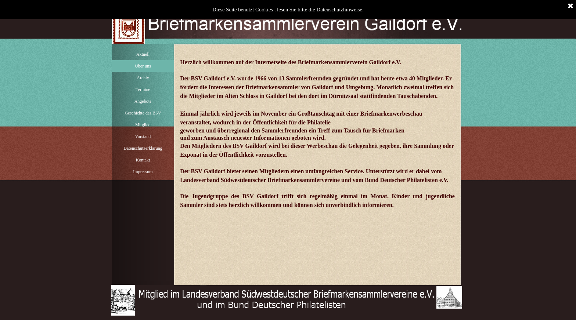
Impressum (142, 171)
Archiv (143, 77)
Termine (143, 89)
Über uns (143, 66)
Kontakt (143, 160)
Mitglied (142, 124)
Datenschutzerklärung (142, 148)
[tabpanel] (317, 130)
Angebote (143, 101)
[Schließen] (570, 6)
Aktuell (143, 54)
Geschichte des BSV (143, 113)
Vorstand (143, 136)
